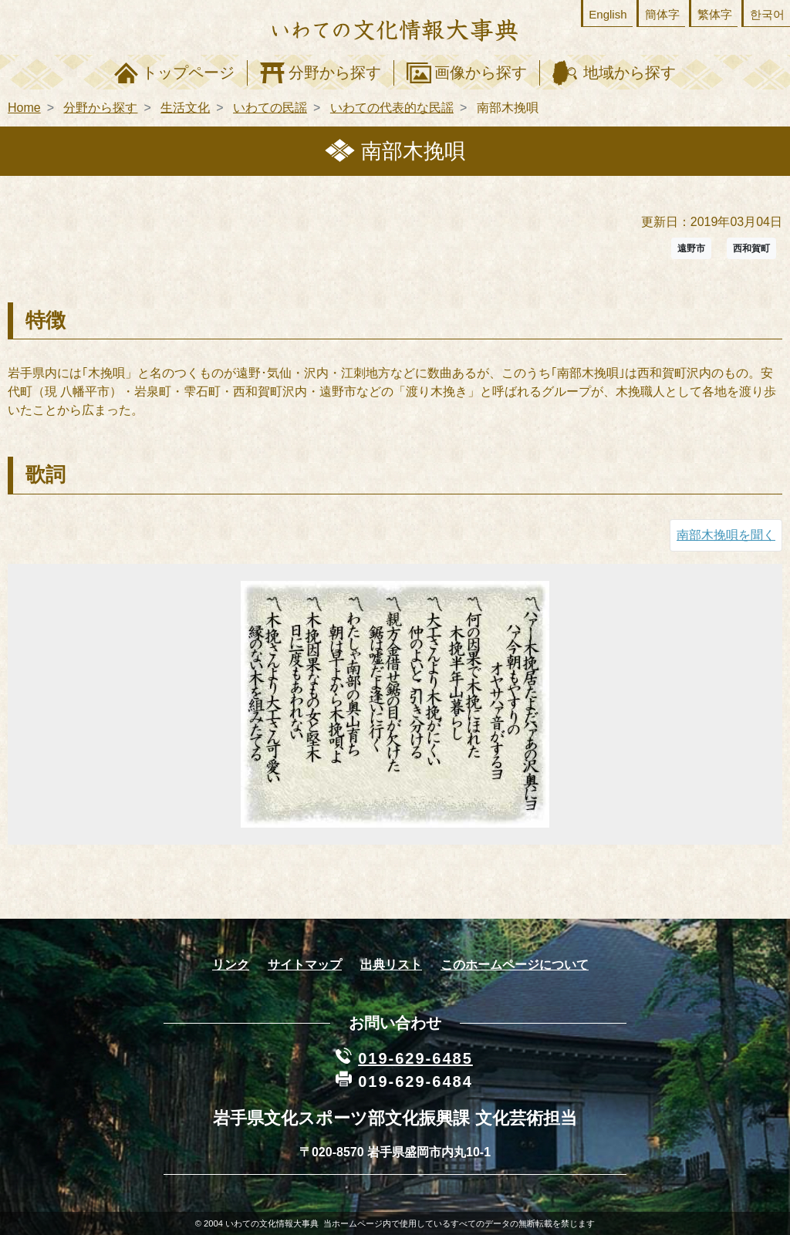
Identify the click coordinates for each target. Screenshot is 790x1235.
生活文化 (185, 107)
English (607, 14)
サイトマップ (305, 964)
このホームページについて (515, 964)
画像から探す (480, 72)
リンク (230, 964)
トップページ (188, 72)
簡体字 (662, 14)
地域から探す (629, 72)
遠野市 (691, 248)
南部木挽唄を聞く (726, 535)
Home (24, 107)
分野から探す (335, 72)
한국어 (767, 14)
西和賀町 (751, 248)
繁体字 (714, 14)
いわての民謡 (270, 107)
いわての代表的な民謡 (392, 107)
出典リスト (391, 964)
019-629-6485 (415, 1058)
